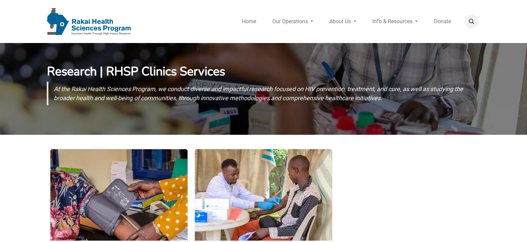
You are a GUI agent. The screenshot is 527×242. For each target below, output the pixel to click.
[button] (471, 21)
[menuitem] (249, 21)
